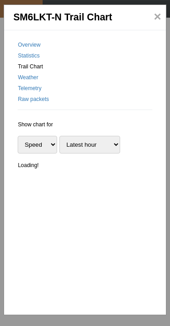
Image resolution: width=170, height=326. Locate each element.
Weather (28, 77)
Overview (29, 45)
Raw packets (33, 99)
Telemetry (29, 88)
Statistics (28, 56)
